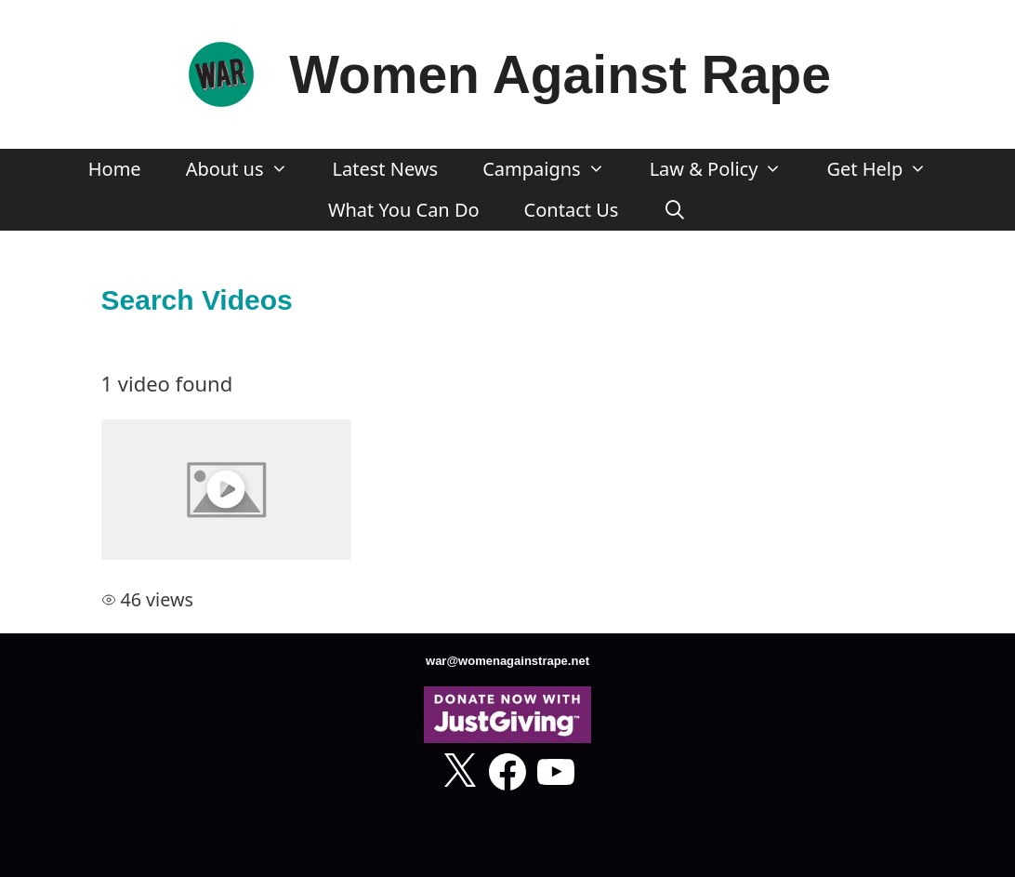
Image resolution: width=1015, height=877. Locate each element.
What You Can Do (404, 209)
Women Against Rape (560, 74)
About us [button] (248, 169)
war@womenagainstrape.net (507, 661)
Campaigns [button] (554, 169)
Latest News (386, 168)
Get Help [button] (887, 169)
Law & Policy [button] (727, 169)
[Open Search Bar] (674, 210)
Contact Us (571, 209)
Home (114, 168)
